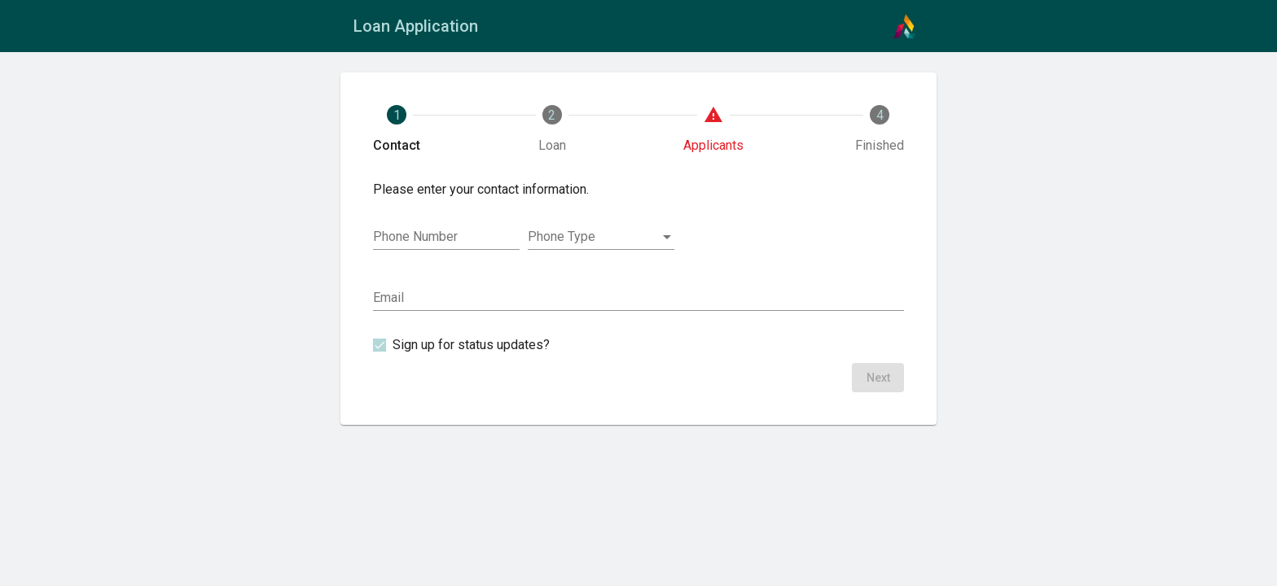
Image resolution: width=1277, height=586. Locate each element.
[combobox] (601, 237)
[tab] (396, 129)
